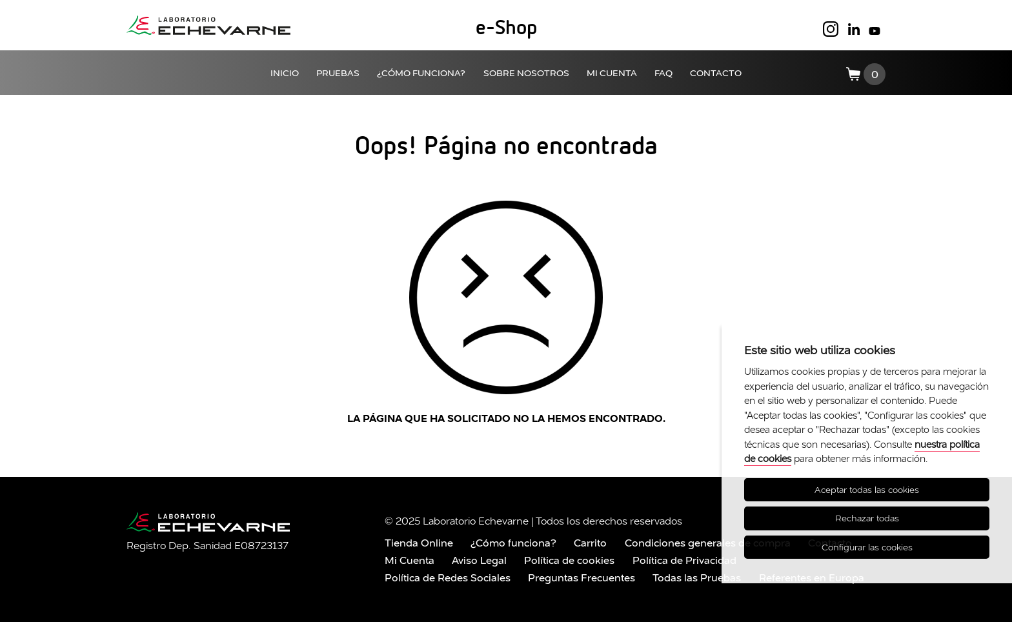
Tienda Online (419, 543)
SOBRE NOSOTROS (526, 72)
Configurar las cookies (867, 547)
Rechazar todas (867, 518)
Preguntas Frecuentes (581, 577)
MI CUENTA (612, 72)
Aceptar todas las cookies (867, 490)
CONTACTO (716, 72)
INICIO (284, 72)
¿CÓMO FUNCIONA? (421, 72)
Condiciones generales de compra (708, 543)
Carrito (590, 543)
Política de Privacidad (684, 560)
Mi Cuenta (409, 560)
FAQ (663, 72)
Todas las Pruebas (697, 577)
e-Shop (506, 28)
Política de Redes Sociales (448, 577)
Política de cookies (569, 560)
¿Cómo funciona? (513, 543)
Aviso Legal (479, 560)
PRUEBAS (337, 72)
